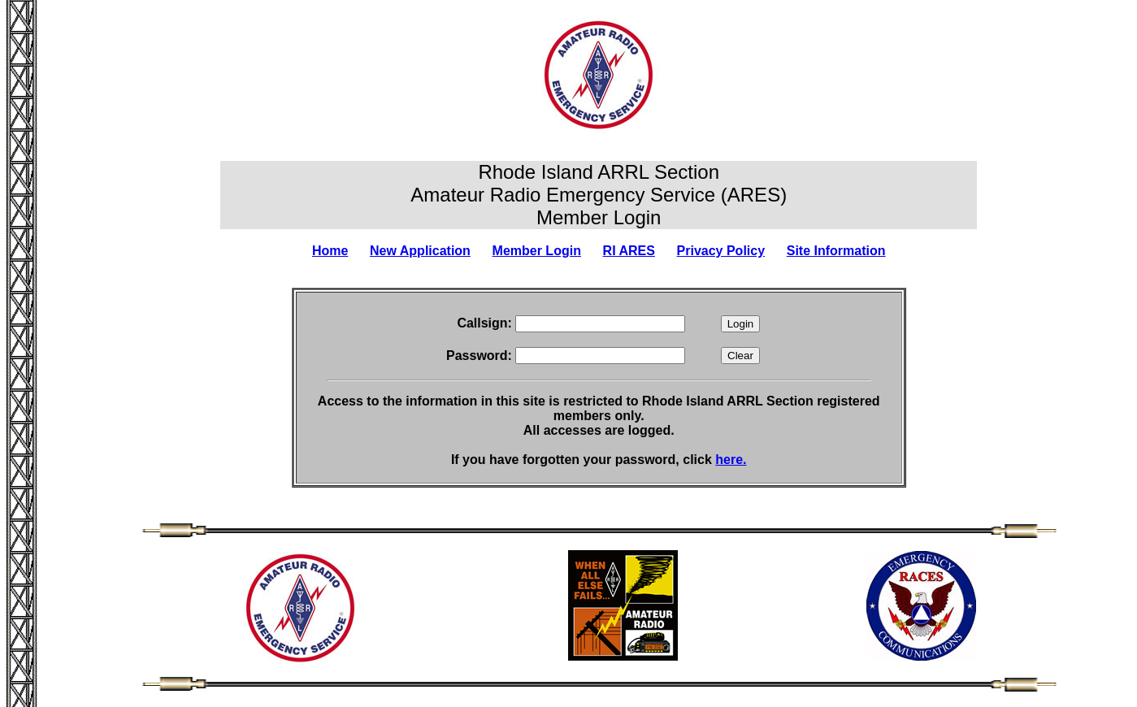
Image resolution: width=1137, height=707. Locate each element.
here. (730, 459)
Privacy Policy (721, 251)
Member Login (537, 251)
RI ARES (629, 251)
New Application (420, 251)
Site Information (836, 251)
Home (330, 251)
